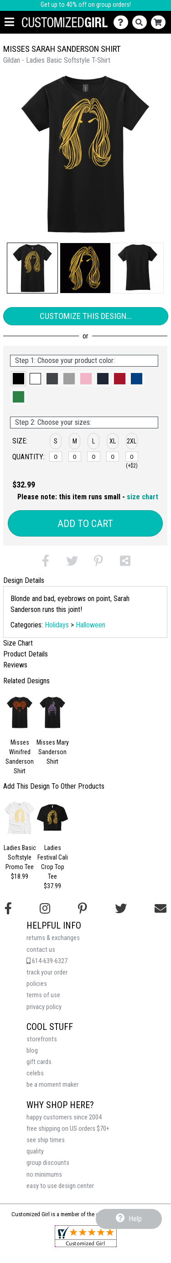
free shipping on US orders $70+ (67, 1129)
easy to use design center (60, 1186)
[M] (74, 457)
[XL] (112, 457)
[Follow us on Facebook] (8, 908)
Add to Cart (85, 523)
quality (35, 1151)
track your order (46, 972)
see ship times (45, 1140)
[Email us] (160, 908)
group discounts (47, 1163)
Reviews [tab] (15, 665)
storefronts (41, 1039)
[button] (32, 268)
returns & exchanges (53, 938)
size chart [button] (142, 496)
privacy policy (44, 1007)
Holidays (57, 625)
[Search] (141, 22)
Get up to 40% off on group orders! (86, 5)
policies (36, 984)
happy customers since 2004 (64, 1117)
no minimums (44, 1174)
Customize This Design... (86, 316)
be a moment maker (52, 1085)
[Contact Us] (123, 22)
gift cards (39, 1062)
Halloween (90, 625)
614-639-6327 (46, 961)
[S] (55, 457)
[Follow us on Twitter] (121, 908)
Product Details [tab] (25, 654)
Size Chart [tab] (18, 643)
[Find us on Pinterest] (82, 908)
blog (32, 1050)
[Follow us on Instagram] (45, 908)
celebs (35, 1073)
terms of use (43, 995)
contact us (40, 950)
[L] (93, 457)
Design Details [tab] (23, 580)
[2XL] (131, 457)
